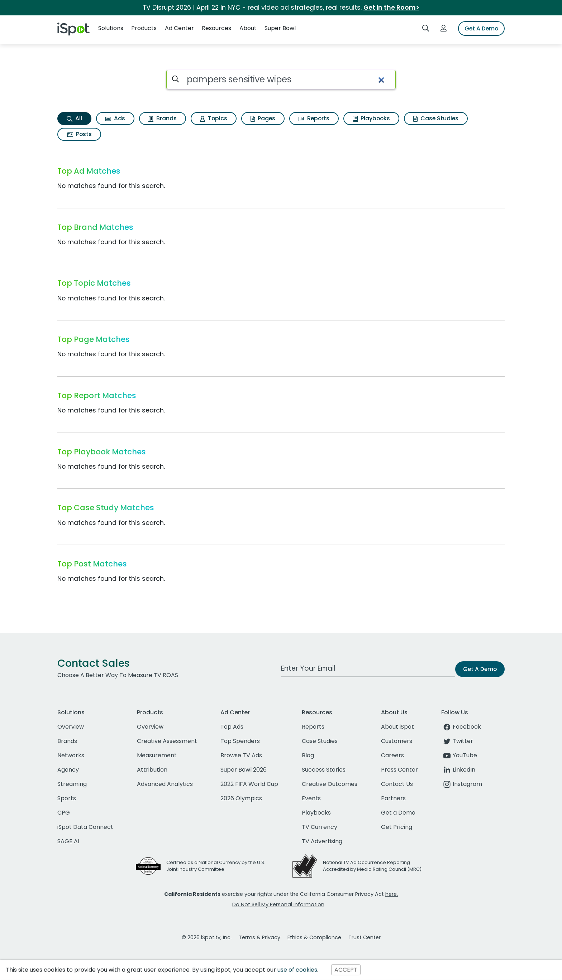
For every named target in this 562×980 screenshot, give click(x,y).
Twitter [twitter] (457, 741)
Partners (393, 798)
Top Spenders (240, 741)
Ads (115, 118)
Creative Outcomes (329, 784)
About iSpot (397, 727)
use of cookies (297, 970)
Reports (314, 118)
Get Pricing (396, 827)
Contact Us (397, 784)
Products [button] (144, 28)
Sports (66, 798)
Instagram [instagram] (461, 784)
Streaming (72, 784)
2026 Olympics (241, 798)
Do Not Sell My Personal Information (278, 904)
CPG (63, 812)
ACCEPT (345, 970)
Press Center (399, 770)
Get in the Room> (391, 7)
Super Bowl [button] (280, 28)
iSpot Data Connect (85, 827)
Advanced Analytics (165, 784)
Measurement (157, 755)
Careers (392, 755)
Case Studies (435, 118)
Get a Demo (398, 812)
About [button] (248, 28)
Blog (308, 755)
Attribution (152, 770)
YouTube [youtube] (459, 755)
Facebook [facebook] (461, 727)
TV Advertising (322, 841)
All (74, 118)
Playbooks (371, 118)
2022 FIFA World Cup (249, 784)
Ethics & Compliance (314, 937)
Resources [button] (216, 28)
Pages (263, 118)
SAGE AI (68, 841)
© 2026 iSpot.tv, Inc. (207, 937)
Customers (396, 741)
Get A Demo (481, 28)
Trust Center (364, 937)
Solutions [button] (110, 28)
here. (391, 894)
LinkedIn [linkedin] (458, 770)
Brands (162, 118)
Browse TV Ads (241, 755)
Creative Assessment (167, 741)
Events (311, 798)
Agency (68, 770)
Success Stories (324, 770)
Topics (213, 118)
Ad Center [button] (179, 28)
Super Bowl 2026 (243, 770)
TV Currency (319, 827)
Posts (79, 134)
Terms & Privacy (259, 937)
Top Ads (231, 727)
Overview (70, 727)
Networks (70, 755)
